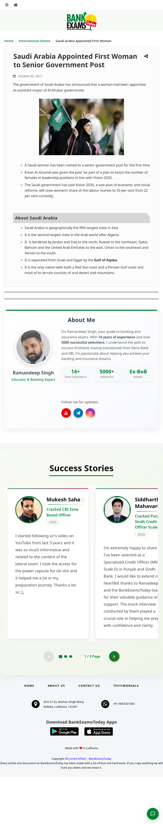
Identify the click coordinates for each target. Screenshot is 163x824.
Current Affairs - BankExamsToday (89, 806)
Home (9, 41)
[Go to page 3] (70, 703)
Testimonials (126, 732)
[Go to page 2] (65, 703)
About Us (56, 732)
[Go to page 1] (60, 703)
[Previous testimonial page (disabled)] (48, 703)
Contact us (89, 732)
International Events (35, 41)
